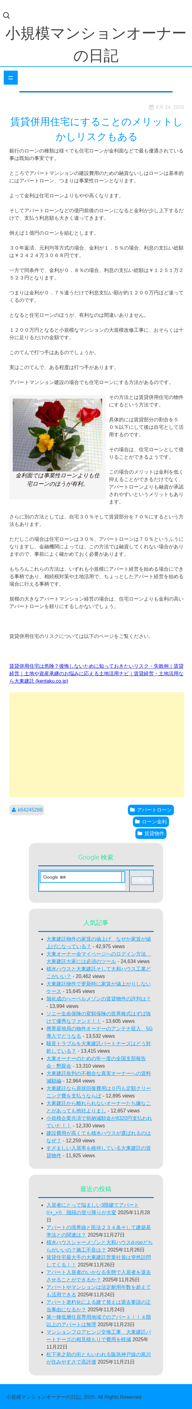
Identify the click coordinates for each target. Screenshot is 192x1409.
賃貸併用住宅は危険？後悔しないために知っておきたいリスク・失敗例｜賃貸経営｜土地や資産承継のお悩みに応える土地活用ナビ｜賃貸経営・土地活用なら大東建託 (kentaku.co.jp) (96, 673)
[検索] (80, 877)
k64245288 (30, 809)
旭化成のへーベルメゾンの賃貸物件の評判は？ (98, 998)
